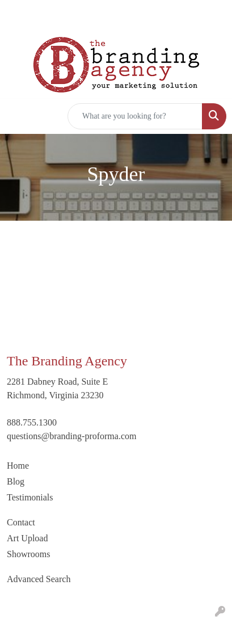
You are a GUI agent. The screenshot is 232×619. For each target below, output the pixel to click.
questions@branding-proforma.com (71, 436)
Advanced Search (38, 579)
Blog (15, 481)
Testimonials (30, 497)
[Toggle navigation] (17, 116)
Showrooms (28, 554)
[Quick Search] (135, 116)
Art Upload (27, 538)
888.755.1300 (32, 422)
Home (18, 465)
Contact (21, 522)
